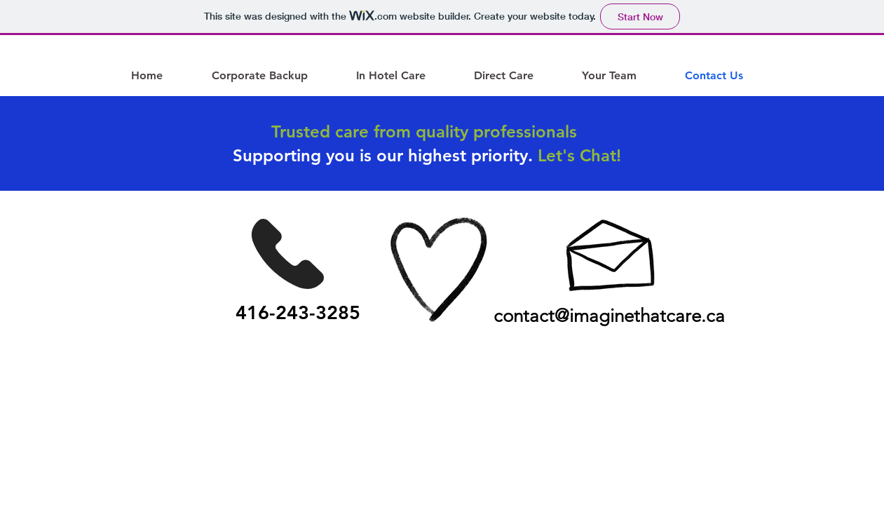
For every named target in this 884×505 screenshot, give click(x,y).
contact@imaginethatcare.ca (609, 316)
